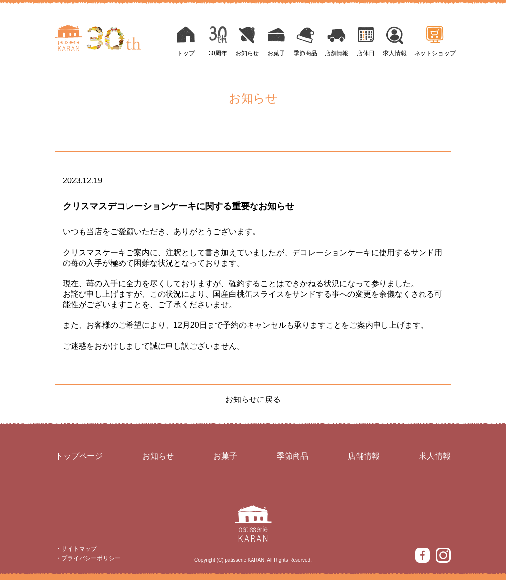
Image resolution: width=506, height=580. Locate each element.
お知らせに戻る (253, 399)
